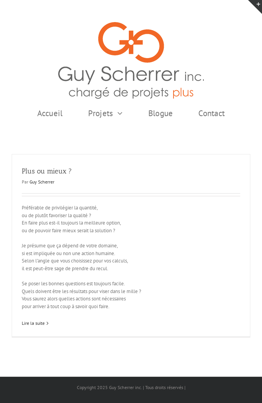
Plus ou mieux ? (47, 171)
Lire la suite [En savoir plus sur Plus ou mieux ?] (33, 323)
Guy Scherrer (41, 182)
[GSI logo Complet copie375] (131, 24)
